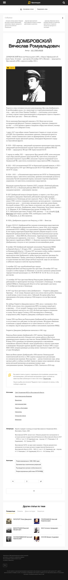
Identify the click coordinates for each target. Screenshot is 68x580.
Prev (59, 18)
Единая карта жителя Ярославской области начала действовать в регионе (32, 22)
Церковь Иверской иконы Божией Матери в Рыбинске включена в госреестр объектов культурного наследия (52, 24)
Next (62, 18)
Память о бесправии (21, 408)
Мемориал (18, 419)
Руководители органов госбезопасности (28, 468)
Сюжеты (20, 511)
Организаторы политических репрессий (28, 464)
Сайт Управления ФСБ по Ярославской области (29, 392)
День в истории (30, 511)
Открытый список (20, 415)
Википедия (18, 400)
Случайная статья (28, 9)
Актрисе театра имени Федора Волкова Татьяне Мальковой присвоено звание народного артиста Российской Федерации (14, 24)
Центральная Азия (20, 404)
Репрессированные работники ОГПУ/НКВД (29, 471)
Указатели (40, 511)
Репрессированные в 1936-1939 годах (28, 461)
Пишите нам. (47, 378)
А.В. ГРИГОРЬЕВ (37, 50)
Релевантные (10, 511)
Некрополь (18, 412)
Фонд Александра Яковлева (23, 396)
